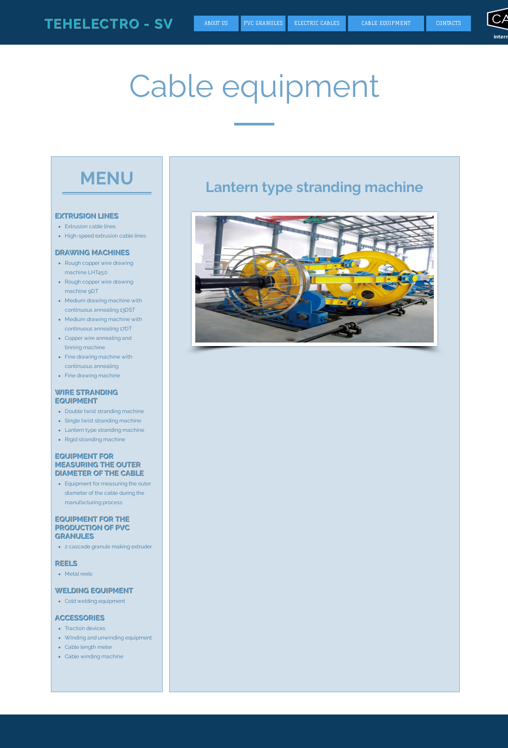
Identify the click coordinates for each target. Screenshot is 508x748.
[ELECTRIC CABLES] (317, 23)
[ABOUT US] (216, 23)
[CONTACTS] (448, 23)
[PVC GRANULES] (263, 23)
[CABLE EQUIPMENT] (386, 23)
